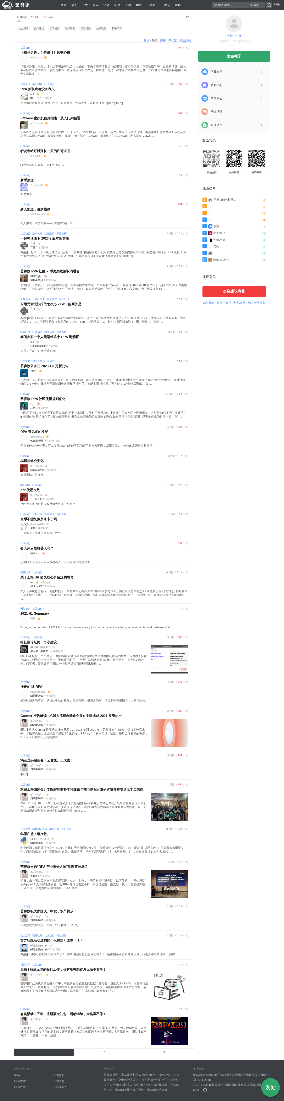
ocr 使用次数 (30, 490)
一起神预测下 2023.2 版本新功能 (44, 238)
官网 (178, 5)
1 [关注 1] (188, 17)
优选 (165, 5)
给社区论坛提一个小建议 (38, 642)
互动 (128, 5)
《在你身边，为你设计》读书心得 (45, 52)
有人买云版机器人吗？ (37, 548)
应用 (117, 5)
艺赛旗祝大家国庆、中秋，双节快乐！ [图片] (49, 925)
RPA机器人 (59, 1087)
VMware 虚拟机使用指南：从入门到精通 (50, 118)
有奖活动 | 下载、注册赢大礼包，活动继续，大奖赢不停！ (63, 1014)
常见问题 (239, 302)
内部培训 (25, 608)
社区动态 (25, 47)
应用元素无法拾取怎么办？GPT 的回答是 (50, 304)
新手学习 (117, 28)
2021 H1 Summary (34, 613)
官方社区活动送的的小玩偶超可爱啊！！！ (51, 940)
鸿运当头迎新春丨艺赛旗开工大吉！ (46, 760)
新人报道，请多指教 (35, 209)
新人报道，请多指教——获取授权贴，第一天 (49, 223)
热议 (155, 40)
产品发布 (25, 361)
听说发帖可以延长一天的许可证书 (45, 151)
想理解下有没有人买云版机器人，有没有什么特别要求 (55, 562)
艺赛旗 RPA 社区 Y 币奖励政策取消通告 (49, 271)
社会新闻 (23, 28)
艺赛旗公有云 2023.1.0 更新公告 (44, 366)
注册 (238, 35)
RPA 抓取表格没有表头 (37, 89)
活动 (106, 5)
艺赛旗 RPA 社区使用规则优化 (42, 399)
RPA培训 (58, 1081)
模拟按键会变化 (32, 461)
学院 (139, 5)
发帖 (270, 1087)
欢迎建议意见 (234, 291)
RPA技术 (58, 1075)
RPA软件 (20, 1081)
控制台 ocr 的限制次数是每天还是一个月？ (47, 503)
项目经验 (86, 28)
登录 (277, 4)
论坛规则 (209, 302)
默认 (146, 40)
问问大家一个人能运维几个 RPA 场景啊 (49, 337)
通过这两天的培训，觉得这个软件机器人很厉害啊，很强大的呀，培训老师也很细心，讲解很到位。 (84, 700)
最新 (151, 5)
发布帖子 (234, 56)
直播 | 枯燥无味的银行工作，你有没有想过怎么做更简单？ (63, 969)
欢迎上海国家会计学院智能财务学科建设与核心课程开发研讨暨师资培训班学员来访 (81, 789)
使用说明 (101, 28)
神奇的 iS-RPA (31, 686)
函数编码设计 (39, 829)
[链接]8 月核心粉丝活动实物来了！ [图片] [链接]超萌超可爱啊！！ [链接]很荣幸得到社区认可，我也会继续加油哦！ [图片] (98, 954)
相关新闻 (49, 332)
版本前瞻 (37, 233)
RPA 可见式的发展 (34, 432)
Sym (196, 1089)
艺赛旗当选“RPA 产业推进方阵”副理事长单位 (54, 867)
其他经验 (62, 935)
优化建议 (39, 28)
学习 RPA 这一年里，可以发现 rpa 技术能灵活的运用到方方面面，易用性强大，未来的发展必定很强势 (86, 445)
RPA (17, 1075)
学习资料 (55, 28)
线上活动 (25, 935)
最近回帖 (185, 40)
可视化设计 (26, 299)
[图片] (24, 774)
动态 (74, 5)
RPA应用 (20, 1087)
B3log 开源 (210, 1084)
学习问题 (37, 84)
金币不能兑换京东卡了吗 (38, 519)
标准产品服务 (256, 302)
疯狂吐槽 (62, 233)
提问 (96, 5)
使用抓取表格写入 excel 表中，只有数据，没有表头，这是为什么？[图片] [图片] (71, 103)
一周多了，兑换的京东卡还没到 (40, 533)
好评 (163, 40)
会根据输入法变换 (32, 474)
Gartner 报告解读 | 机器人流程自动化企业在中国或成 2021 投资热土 (71, 716)
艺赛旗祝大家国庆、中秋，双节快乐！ (48, 911)
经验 (63, 5)
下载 (85, 5)
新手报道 (27, 180)
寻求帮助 (70, 28)
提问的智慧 (224, 302)
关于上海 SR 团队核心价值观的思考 (46, 577)
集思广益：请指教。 (35, 834)
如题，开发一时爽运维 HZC (38, 350)
